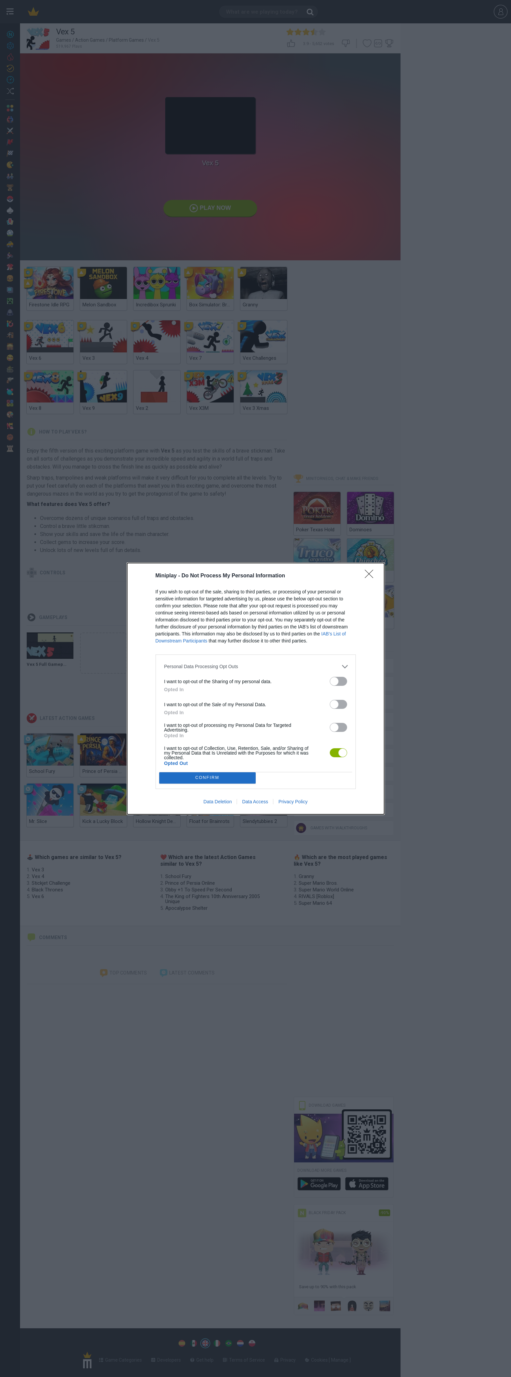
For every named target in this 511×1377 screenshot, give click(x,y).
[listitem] (255, 666)
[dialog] (255, 688)
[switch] (338, 681)
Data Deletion (218, 801)
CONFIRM (207, 777)
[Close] (371, 576)
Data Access (255, 801)
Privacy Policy (292, 801)
